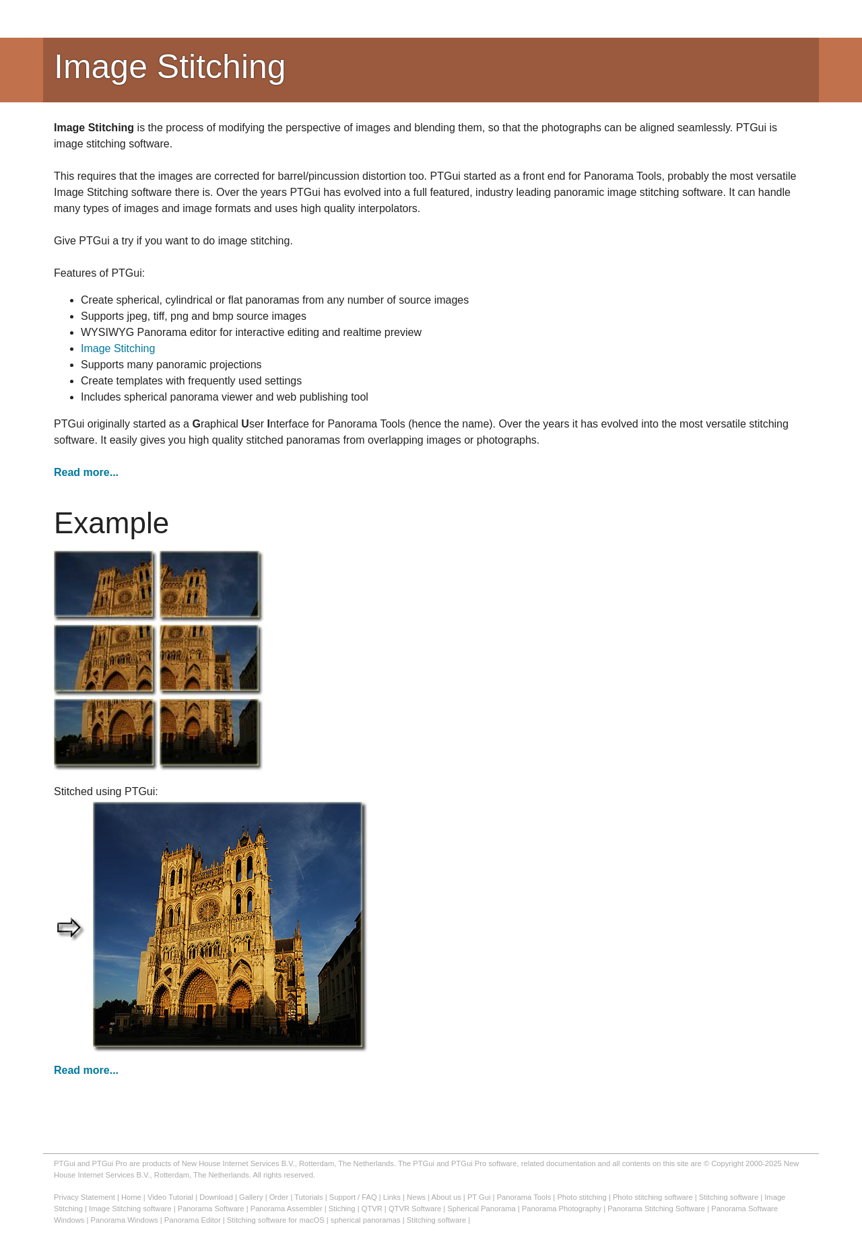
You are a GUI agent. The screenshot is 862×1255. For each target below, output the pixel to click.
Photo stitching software (653, 1197)
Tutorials (308, 1197)
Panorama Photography (561, 1209)
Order (279, 1197)
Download (216, 1197)
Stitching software (728, 1197)
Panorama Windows (124, 1220)
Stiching (342, 1209)
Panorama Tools (524, 1197)
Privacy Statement (84, 1197)
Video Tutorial (170, 1197)
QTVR (372, 1209)
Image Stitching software (130, 1209)
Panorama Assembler (287, 1209)
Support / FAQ (353, 1197)
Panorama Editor (192, 1220)
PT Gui (479, 1197)
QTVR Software (415, 1209)
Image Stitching (118, 348)
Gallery (251, 1197)
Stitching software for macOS (276, 1220)
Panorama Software (211, 1209)
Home (131, 1197)
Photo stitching (581, 1197)
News (416, 1197)
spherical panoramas (366, 1220)
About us (446, 1197)
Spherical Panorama (481, 1209)
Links (392, 1197)
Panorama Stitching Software (656, 1209)
